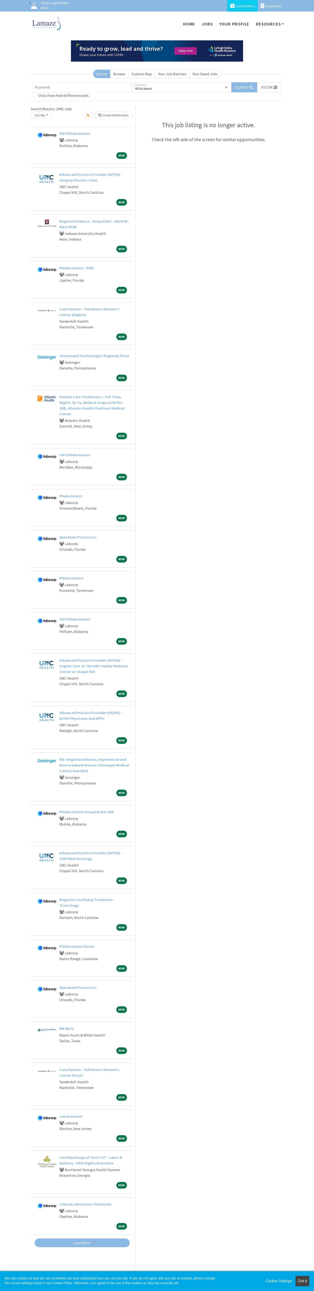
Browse (119, 74)
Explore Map (142, 74)
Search (101, 74)
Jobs (207, 24)
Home (189, 24)
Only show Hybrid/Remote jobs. (63, 95)
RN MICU (66, 1028)
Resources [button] (268, 24)
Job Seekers (242, 6)
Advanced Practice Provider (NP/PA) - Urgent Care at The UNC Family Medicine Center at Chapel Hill (93, 666)
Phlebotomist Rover (76, 946)
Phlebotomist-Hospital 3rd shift (86, 811)
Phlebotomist (71, 578)
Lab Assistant (71, 1116)
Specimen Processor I (77, 537)
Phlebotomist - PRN (76, 268)
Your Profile (234, 24)
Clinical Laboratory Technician (85, 1204)
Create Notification (113, 115)
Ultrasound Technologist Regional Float (94, 355)
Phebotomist (70, 496)
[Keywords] (82, 87)
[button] (269, 87)
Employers (271, 6)
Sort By (40, 115)
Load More (82, 1242)
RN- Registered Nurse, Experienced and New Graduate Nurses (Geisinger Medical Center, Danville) (94, 765)
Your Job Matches (172, 74)
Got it (302, 1281)
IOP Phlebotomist (74, 133)
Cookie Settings (279, 1281)
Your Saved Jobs (205, 74)
